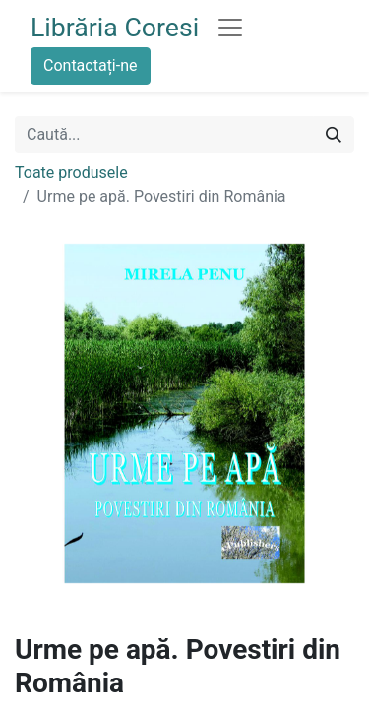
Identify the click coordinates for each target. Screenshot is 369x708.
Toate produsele (71, 172)
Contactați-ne (90, 65)
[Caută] (333, 134)
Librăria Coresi (115, 27)
